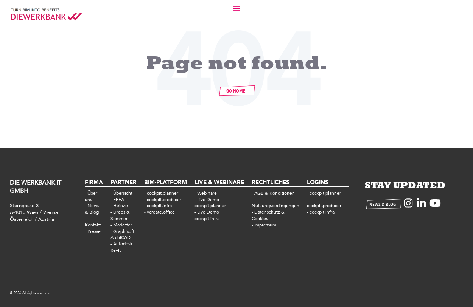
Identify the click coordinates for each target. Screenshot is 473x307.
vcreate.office (161, 212)
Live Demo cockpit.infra (206, 215)
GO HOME (235, 91)
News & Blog (92, 209)
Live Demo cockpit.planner (210, 203)
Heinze (120, 206)
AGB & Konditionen (274, 193)
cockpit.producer (164, 200)
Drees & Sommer (120, 215)
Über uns (91, 196)
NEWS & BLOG (382, 204)
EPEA (118, 200)
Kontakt (93, 225)
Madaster (122, 225)
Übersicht (122, 193)
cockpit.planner (162, 193)
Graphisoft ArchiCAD (122, 234)
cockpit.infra (159, 206)
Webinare (207, 193)
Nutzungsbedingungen (275, 206)
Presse (94, 231)
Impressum (265, 225)
